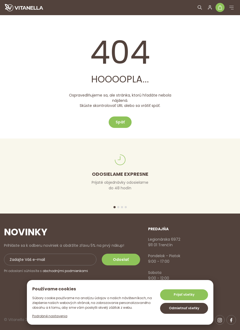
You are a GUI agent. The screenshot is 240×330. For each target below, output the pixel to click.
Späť (120, 122)
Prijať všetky (184, 294)
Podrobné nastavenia (49, 316)
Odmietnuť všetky (184, 308)
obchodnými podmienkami (65, 271)
